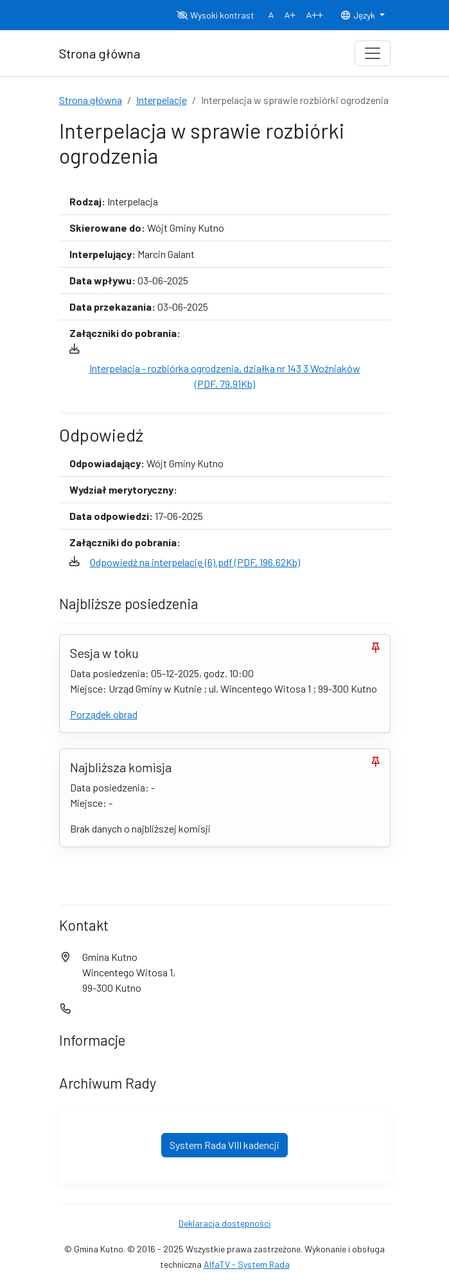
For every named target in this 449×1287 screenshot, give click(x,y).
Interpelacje (161, 100)
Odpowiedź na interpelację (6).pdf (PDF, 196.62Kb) (195, 562)
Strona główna (90, 100)
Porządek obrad (103, 714)
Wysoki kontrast (215, 15)
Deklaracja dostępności (224, 1223)
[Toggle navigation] (373, 53)
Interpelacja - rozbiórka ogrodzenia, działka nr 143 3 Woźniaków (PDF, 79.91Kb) (224, 376)
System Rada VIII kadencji (224, 1145)
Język (358, 15)
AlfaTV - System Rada (247, 1264)
